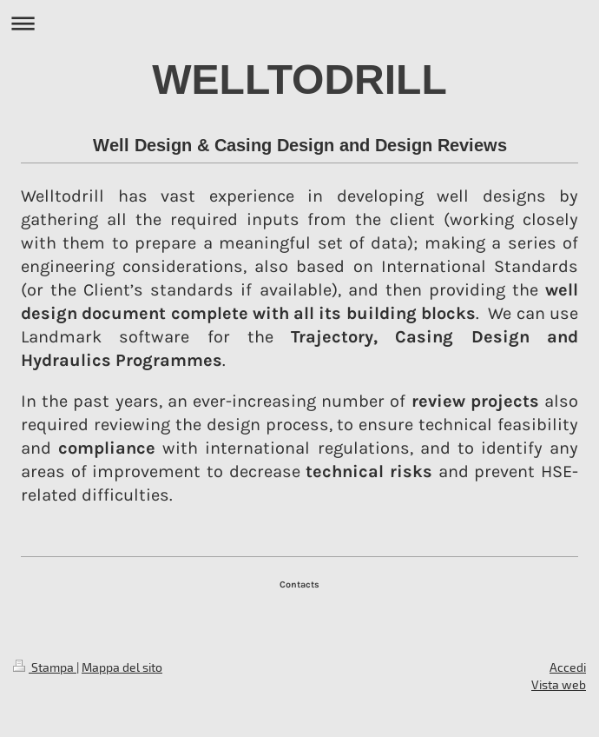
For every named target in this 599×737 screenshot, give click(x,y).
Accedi (568, 667)
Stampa (44, 667)
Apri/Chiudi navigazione (299, 23)
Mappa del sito (122, 667)
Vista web (558, 684)
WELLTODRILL (299, 79)
